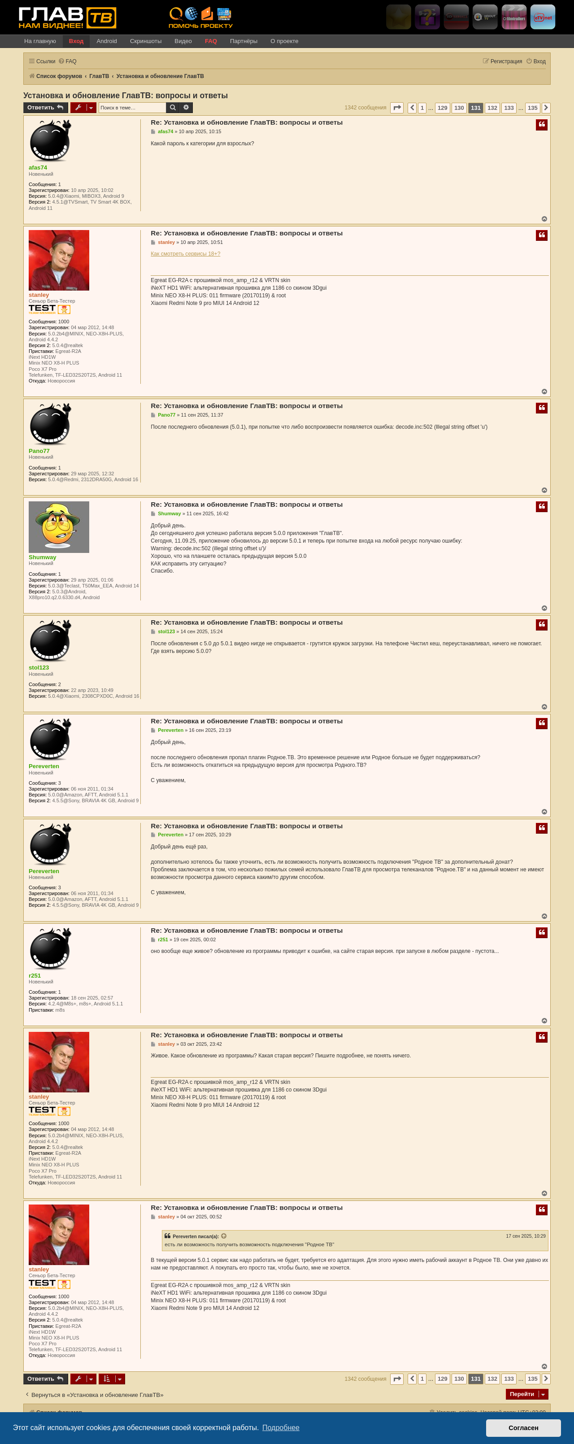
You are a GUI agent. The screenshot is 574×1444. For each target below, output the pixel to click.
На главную (40, 41)
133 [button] (509, 107)
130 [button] (459, 107)
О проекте (284, 41)
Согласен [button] (524, 1427)
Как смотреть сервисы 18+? (185, 254)
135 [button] (533, 107)
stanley (39, 294)
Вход (76, 41)
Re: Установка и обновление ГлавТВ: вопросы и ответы (247, 122)
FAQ (211, 41)
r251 (35, 975)
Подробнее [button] (281, 1427)
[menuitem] (67, 62)
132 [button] (492, 107)
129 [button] (443, 107)
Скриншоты (145, 41)
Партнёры (243, 41)
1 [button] (422, 107)
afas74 (38, 167)
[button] (397, 107)
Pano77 (39, 451)
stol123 (39, 667)
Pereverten (44, 766)
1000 (63, 321)
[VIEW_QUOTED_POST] (224, 1237)
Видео (183, 41)
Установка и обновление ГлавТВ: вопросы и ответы (125, 95)
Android (106, 41)
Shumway (43, 557)
